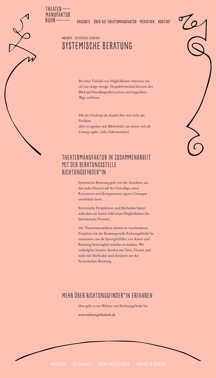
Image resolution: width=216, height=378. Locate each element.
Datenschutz (82, 364)
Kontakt (164, 21)
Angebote (83, 21)
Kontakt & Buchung (151, 364)
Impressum (58, 364)
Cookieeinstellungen (114, 364)
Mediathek (147, 21)
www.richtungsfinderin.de (96, 314)
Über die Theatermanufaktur (115, 21)
